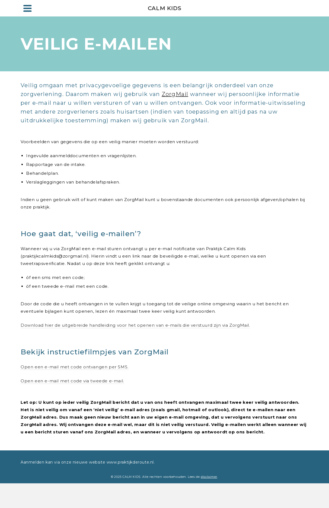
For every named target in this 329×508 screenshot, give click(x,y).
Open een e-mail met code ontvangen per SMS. (75, 366)
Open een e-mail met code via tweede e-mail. (72, 380)
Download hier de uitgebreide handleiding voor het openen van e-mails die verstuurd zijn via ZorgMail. (135, 325)
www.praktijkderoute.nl (129, 462)
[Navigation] (27, 8)
